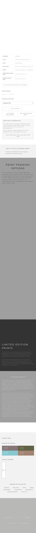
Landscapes (18, 489)
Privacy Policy (25, 523)
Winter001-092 (6, 448)
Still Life (24, 491)
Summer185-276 (6, 453)
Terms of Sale (12, 523)
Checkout (27, 517)
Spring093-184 (22, 448)
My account (8, 517)
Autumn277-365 (22, 453)
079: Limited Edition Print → (26, 114)
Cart (18, 517)
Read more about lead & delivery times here (18, 135)
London (6, 487)
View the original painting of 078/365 (15, 85)
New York (16, 487)
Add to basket (15, 108)
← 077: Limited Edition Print (10, 114)
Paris (24, 487)
